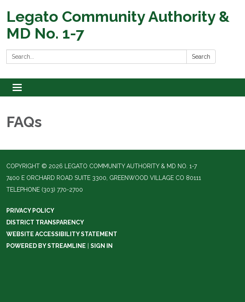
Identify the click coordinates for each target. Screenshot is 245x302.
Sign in (101, 245)
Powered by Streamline (46, 245)
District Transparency (45, 222)
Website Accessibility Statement (61, 234)
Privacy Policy (30, 210)
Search (201, 56)
